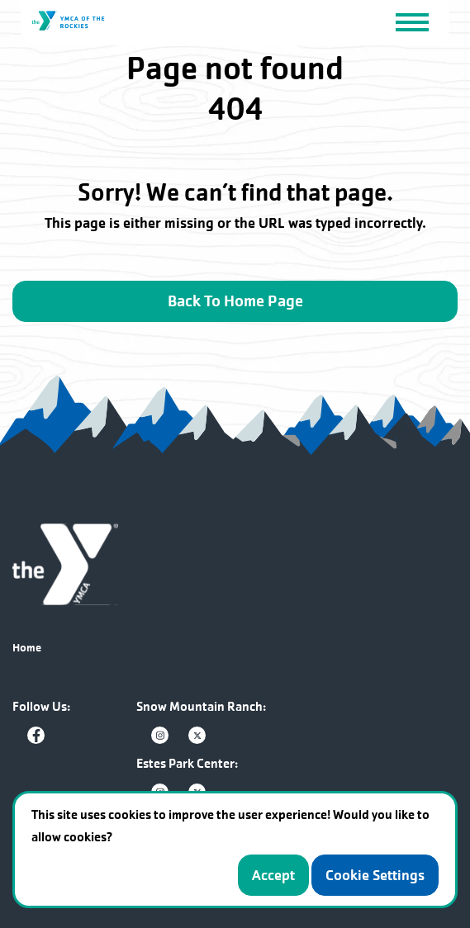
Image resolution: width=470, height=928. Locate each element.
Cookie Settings (375, 875)
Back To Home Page (235, 301)
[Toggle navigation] (411, 21)
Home (26, 648)
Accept (273, 875)
